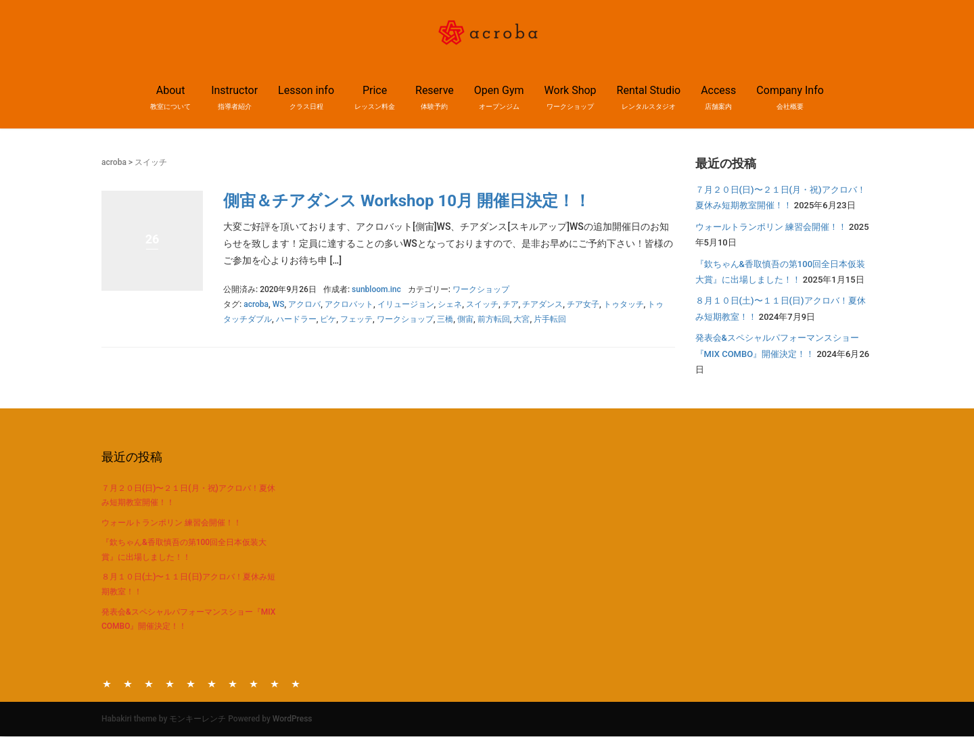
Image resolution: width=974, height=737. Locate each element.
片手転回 (550, 319)
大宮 (521, 319)
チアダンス (542, 304)
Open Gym (211, 682)
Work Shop (232, 682)
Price (169, 682)
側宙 (465, 319)
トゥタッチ (623, 304)
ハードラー (296, 319)
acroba (113, 162)
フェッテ (356, 319)
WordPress (292, 718)
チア (511, 304)
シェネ (450, 304)
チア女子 (583, 304)
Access (274, 682)
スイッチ (482, 304)
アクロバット (349, 304)
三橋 (445, 319)
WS (279, 304)
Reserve (190, 682)
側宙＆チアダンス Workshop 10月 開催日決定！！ (406, 200)
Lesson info (148, 682)
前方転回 (494, 319)
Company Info (295, 682)
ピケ (328, 319)
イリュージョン (405, 304)
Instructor (127, 682)
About (106, 682)
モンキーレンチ (197, 718)
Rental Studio (253, 682)
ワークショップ (481, 289)
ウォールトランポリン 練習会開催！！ (771, 227)
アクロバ (304, 304)
